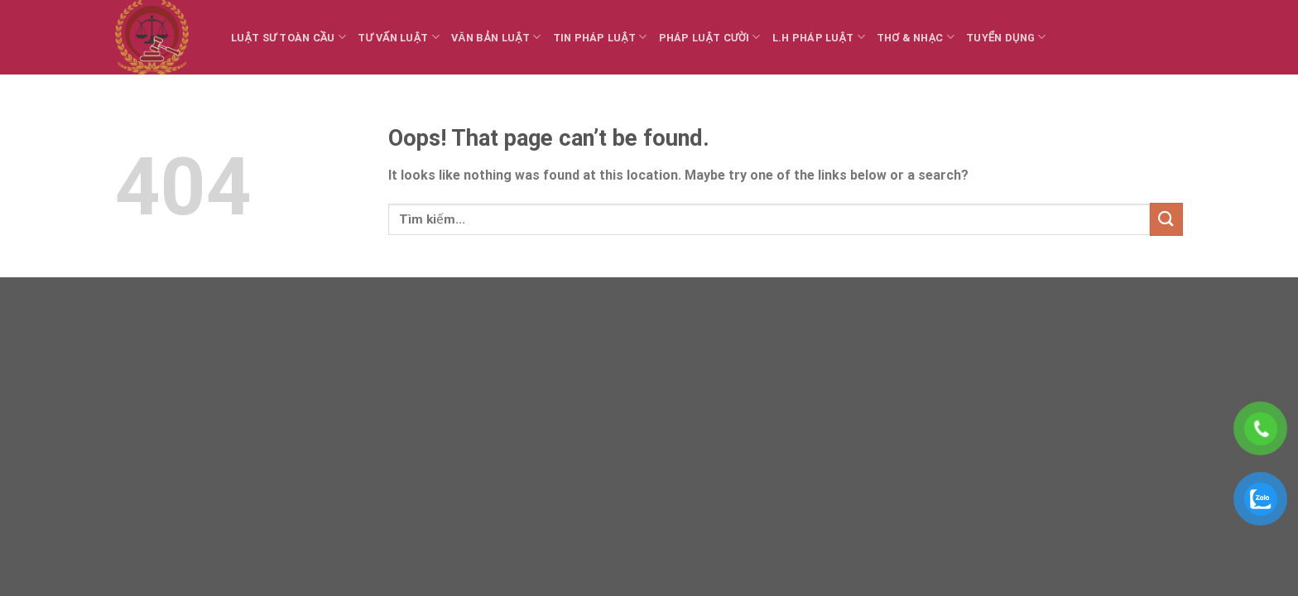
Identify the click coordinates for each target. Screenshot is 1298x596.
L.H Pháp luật (818, 37)
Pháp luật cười (710, 37)
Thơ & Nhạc (915, 37)
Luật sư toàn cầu (288, 37)
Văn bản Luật (496, 37)
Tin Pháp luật (600, 37)
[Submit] (1166, 219)
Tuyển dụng (1006, 37)
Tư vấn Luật (399, 37)
